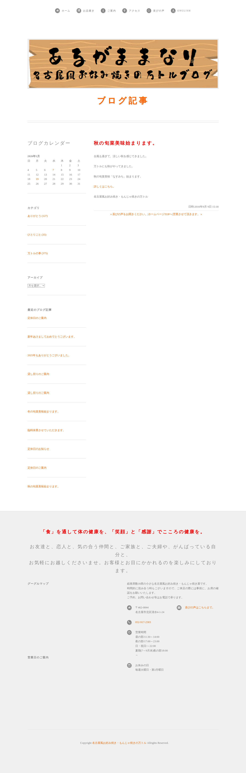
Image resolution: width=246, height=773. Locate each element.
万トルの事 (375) (38, 253)
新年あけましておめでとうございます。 (52, 336)
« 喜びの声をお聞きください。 (129, 214)
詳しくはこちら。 (104, 186)
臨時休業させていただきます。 (46, 430)
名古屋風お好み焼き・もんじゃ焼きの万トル (119, 742)
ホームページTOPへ (160, 214)
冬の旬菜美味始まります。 (44, 411)
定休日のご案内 (37, 318)
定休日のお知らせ (38, 448)
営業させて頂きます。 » (187, 214)
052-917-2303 (143, 622)
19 (37, 179)
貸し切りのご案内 (38, 374)
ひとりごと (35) (37, 234)
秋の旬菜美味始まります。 (44, 486)
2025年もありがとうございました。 (49, 355)
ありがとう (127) (38, 215)
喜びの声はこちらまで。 (200, 607)
